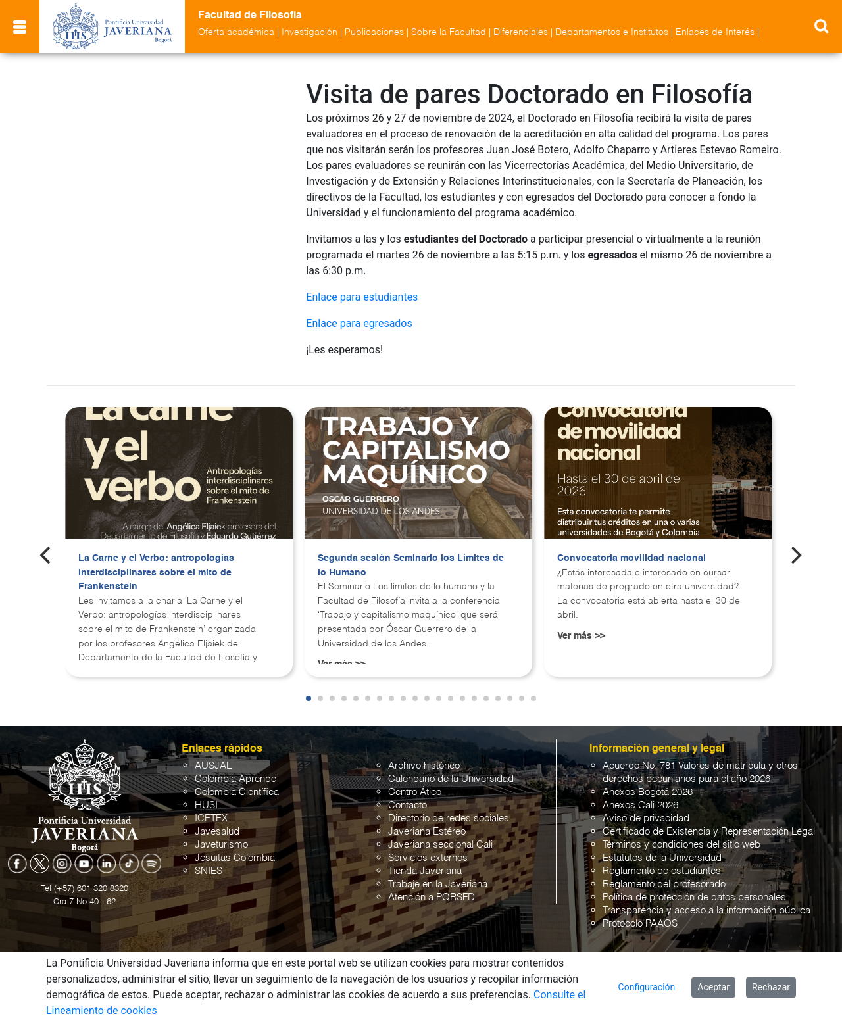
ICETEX (211, 818)
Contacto (407, 805)
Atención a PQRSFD (431, 897)
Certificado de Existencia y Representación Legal (709, 832)
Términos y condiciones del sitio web (681, 845)
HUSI (206, 805)
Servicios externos (428, 858)
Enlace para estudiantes (362, 297)
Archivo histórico (424, 766)
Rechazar (771, 987)
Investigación (309, 32)
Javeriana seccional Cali (440, 845)
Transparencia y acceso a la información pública (706, 910)
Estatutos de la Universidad (662, 858)
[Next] (795, 555)
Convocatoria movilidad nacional (631, 558)
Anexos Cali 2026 (640, 805)
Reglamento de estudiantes (662, 871)
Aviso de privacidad (646, 818)
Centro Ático (414, 792)
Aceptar (713, 987)
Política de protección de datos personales (694, 897)
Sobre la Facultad (448, 32)
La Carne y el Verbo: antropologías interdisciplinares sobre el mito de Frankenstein (156, 572)
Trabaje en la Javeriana (437, 884)
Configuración (647, 987)
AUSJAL (213, 766)
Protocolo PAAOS (640, 924)
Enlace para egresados (359, 323)
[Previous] (46, 555)
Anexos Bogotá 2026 (648, 792)
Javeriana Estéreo (427, 832)
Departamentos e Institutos (611, 32)
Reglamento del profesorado (664, 884)
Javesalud (217, 832)
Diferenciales (520, 32)
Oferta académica (236, 32)
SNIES (208, 871)
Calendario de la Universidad (451, 779)
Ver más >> (581, 636)
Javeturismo (221, 845)
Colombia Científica (237, 792)
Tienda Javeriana (425, 871)
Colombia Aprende (235, 779)
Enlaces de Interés (715, 32)
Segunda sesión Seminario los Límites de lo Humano (411, 565)
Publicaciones (374, 32)
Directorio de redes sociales (448, 818)
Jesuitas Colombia (235, 858)
